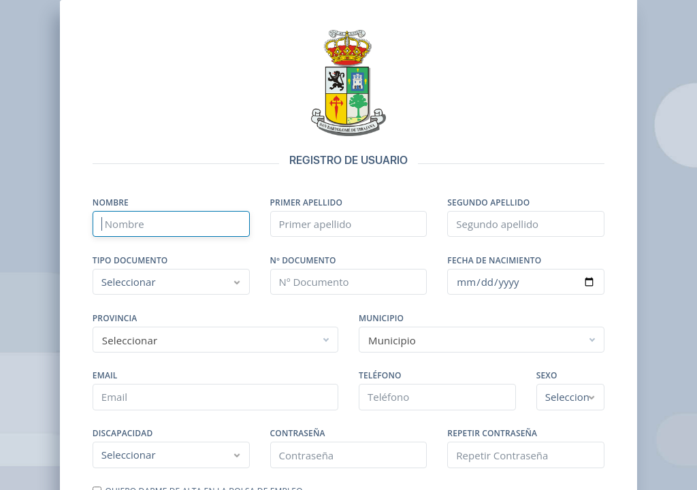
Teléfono (380, 375)
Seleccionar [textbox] (129, 340)
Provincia (115, 318)
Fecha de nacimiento (494, 260)
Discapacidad (123, 433)
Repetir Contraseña (492, 433)
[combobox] (215, 340)
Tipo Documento (130, 260)
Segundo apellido (488, 202)
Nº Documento (303, 260)
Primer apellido (306, 202)
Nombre (111, 202)
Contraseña (297, 433)
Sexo (546, 375)
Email (105, 375)
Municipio (381, 318)
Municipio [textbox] (392, 340)
